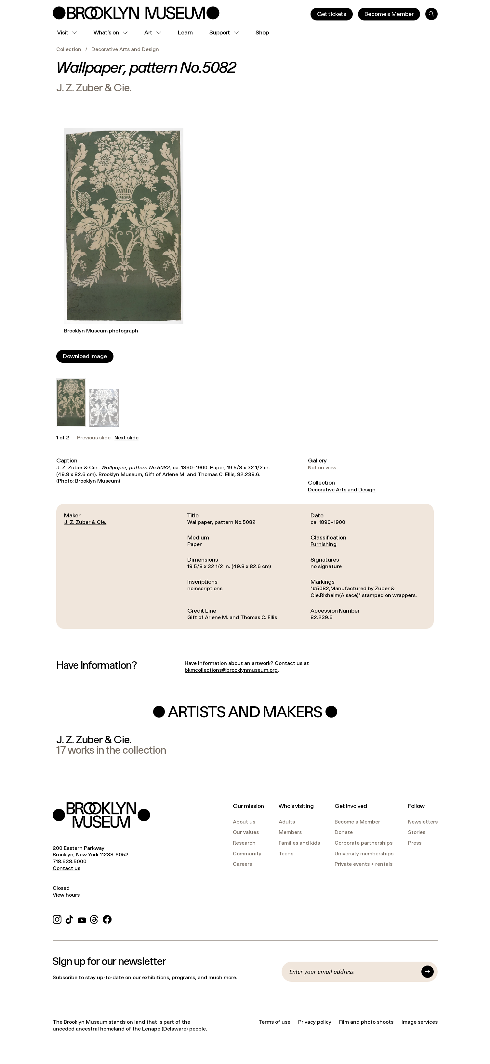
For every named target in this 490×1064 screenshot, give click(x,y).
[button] (71, 402)
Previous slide (94, 437)
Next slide (126, 437)
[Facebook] (107, 918)
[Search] (431, 14)
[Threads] (94, 918)
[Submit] (427, 972)
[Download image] (84, 356)
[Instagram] (57, 918)
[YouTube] (82, 918)
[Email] (353, 971)
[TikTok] (69, 918)
